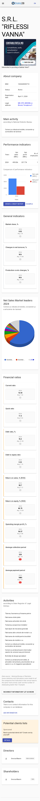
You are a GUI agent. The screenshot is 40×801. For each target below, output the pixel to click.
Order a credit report (14, 204)
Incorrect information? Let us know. (18, 692)
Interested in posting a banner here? (15, 67)
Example (29, 204)
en (35, 3)
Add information (10, 713)
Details (7, 740)
